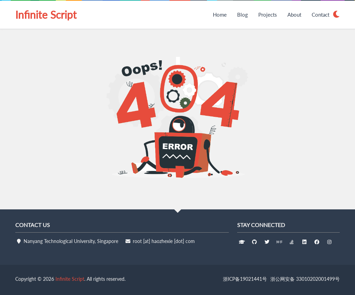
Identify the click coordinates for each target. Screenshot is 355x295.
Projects (267, 14)
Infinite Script (46, 14)
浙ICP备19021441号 (245, 279)
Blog (242, 14)
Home (220, 14)
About (294, 14)
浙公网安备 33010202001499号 (305, 279)
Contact (320, 14)
